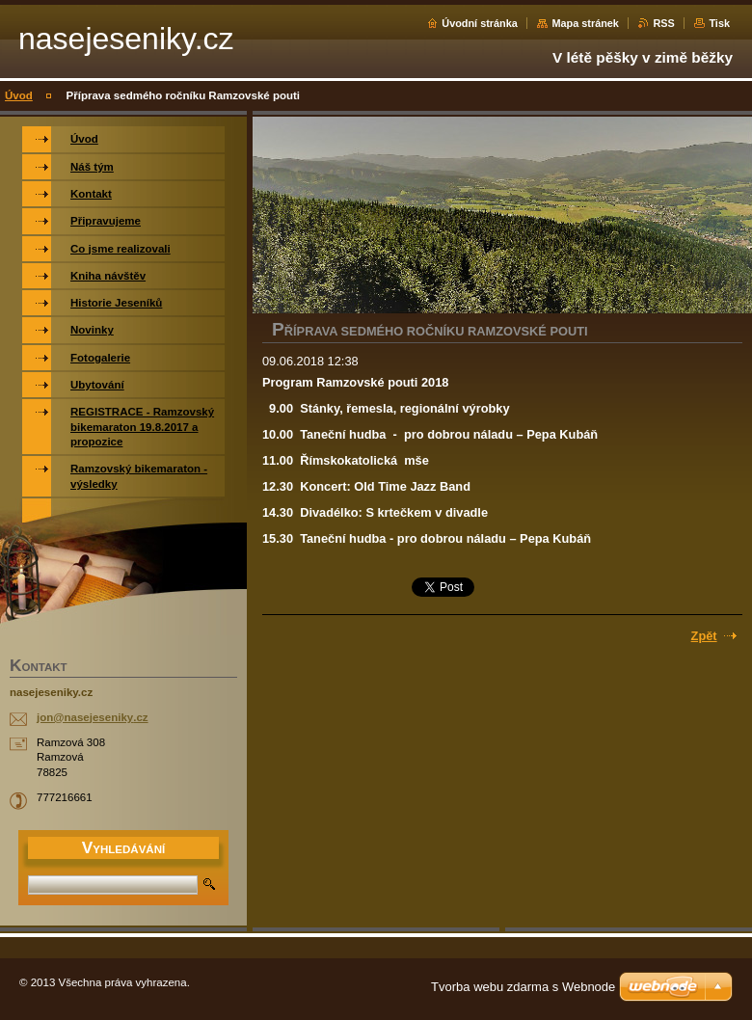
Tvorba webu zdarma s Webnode (523, 987)
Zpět (704, 636)
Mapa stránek (585, 23)
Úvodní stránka (480, 23)
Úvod (19, 95)
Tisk (719, 23)
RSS (663, 23)
